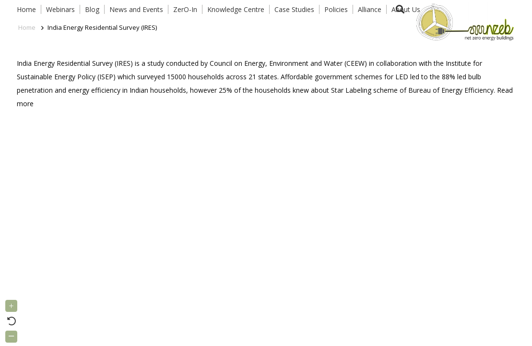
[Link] (463, 21)
